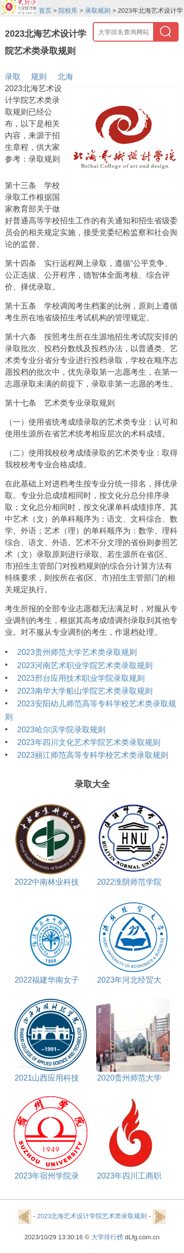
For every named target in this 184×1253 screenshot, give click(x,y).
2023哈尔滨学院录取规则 (61, 729)
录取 (13, 76)
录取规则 (97, 10)
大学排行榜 (107, 1237)
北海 (65, 76)
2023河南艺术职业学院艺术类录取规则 (85, 665)
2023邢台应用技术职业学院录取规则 (81, 678)
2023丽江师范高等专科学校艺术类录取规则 (92, 755)
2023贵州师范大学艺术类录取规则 (77, 652)
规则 (39, 76)
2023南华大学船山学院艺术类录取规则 (85, 691)
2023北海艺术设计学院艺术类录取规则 (92, 1216)
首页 (45, 10)
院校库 (68, 10)
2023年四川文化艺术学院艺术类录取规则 (88, 742)
